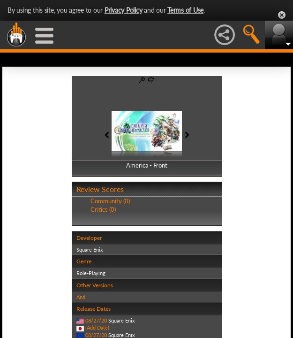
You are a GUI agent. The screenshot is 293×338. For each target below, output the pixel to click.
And (80, 297)
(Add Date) (97, 327)
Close (281, 15)
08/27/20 (96, 320)
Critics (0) (103, 209)
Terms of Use (185, 10)
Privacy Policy (124, 10)
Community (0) (110, 201)
